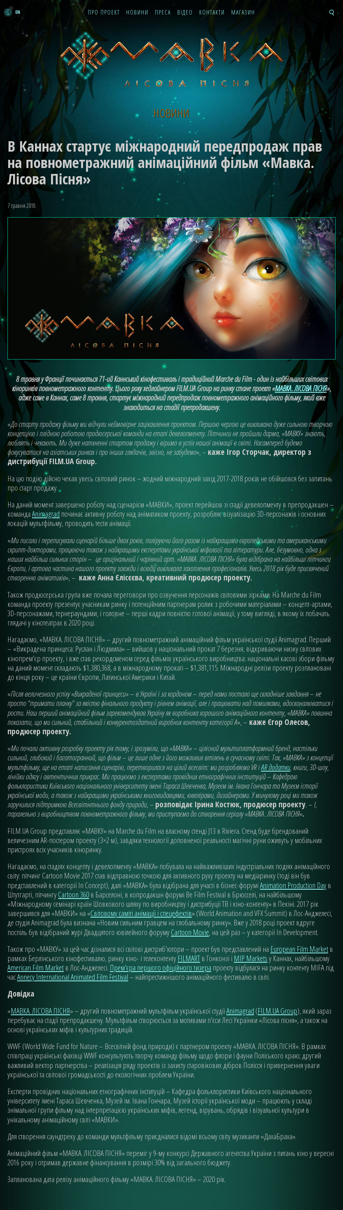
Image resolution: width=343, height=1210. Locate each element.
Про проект (104, 12)
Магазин (243, 12)
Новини (137, 12)
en (17, 12)
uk (8, 12)
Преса (163, 12)
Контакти (212, 12)
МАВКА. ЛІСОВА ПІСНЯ (301, 388)
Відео (185, 12)
